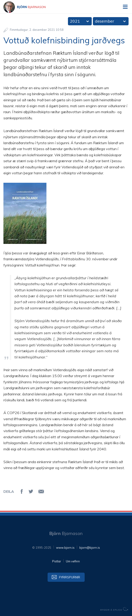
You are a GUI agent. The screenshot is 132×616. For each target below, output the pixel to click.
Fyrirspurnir (69, 577)
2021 (75, 21)
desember (104, 21)
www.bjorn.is (65, 547)
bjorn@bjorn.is (89, 547)
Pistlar (56, 561)
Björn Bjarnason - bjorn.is (28, 7)
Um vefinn (73, 561)
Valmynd (125, 6)
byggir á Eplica (114, 609)
